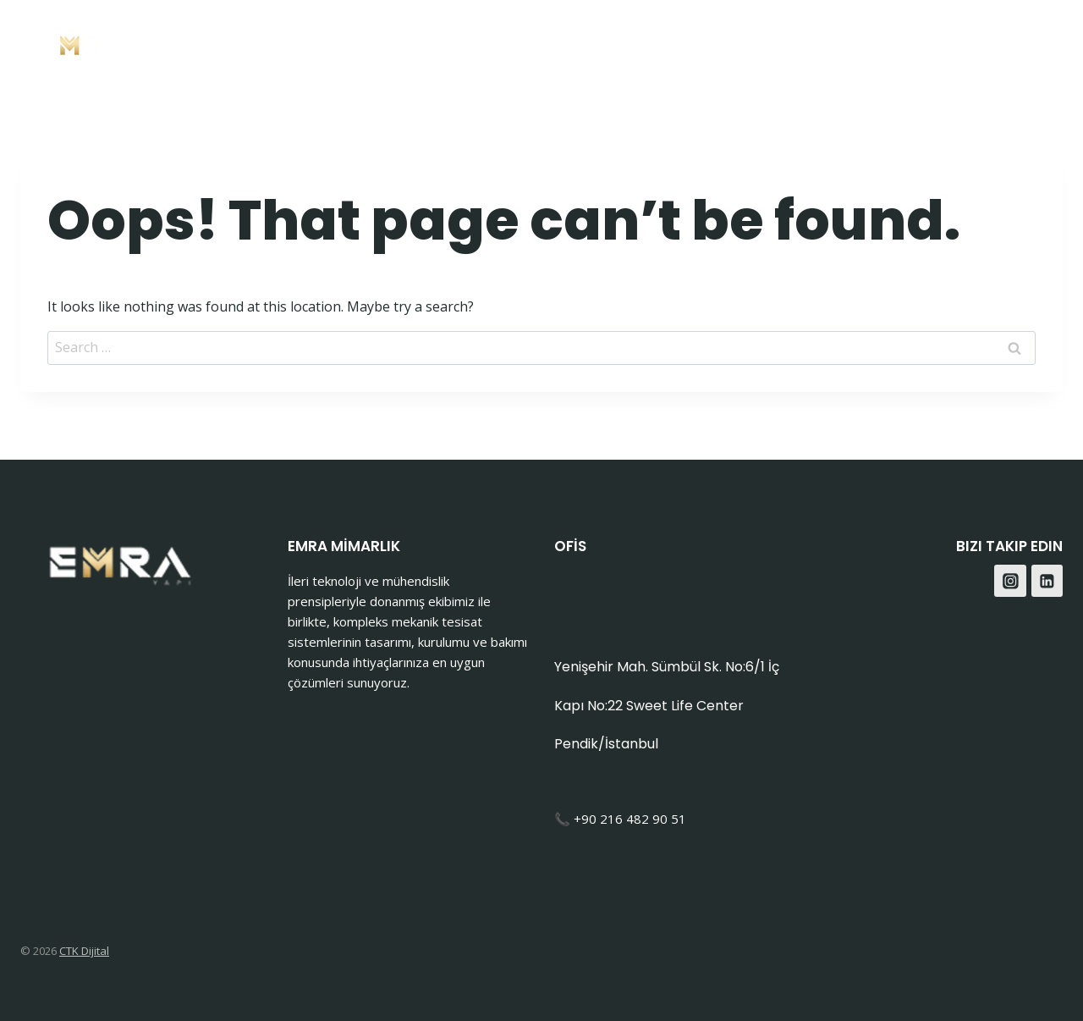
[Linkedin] (1047, 581)
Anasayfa (503, 43)
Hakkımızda (758, 43)
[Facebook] (1001, 43)
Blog (931, 43)
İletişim (859, 43)
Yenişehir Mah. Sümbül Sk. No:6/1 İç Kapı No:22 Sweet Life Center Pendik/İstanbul (666, 705)
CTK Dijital (84, 950)
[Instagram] (1044, 43)
